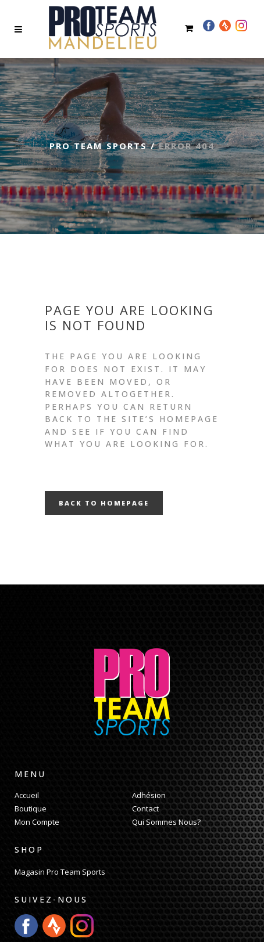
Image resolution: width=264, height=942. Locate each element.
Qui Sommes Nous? (166, 822)
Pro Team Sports (98, 145)
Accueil (27, 795)
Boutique (31, 808)
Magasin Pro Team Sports (60, 872)
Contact (145, 808)
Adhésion (149, 795)
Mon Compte (37, 822)
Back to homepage (104, 503)
